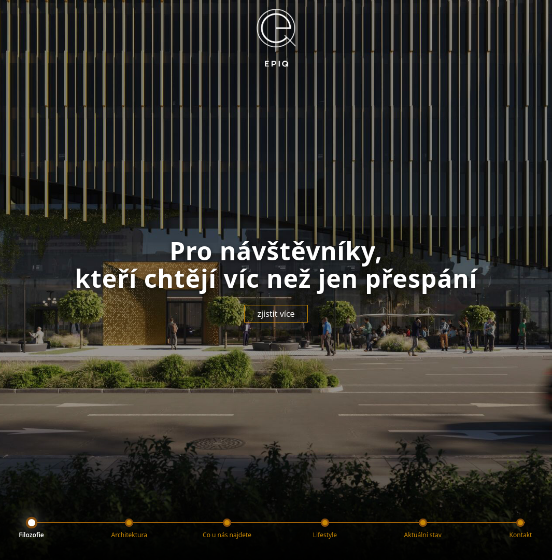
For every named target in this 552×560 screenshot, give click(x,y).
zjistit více (275, 313)
